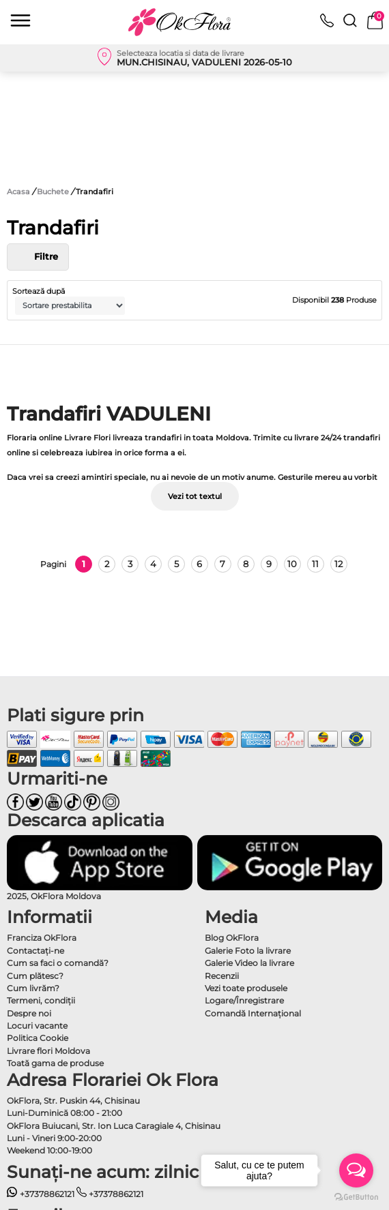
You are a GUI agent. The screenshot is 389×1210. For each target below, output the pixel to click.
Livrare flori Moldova (48, 1051)
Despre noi (29, 1013)
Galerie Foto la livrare (248, 951)
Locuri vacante (37, 1025)
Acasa (18, 191)
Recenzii (222, 976)
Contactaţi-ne (35, 951)
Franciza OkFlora (41, 938)
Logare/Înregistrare (244, 1000)
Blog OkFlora (232, 938)
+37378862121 (40, 1194)
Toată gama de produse (55, 1063)
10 (292, 563)
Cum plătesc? (35, 976)
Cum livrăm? (33, 988)
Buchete (54, 191)
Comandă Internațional (253, 1013)
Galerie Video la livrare (249, 963)
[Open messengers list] (356, 1170)
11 (315, 563)
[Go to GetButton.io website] (356, 1196)
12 (338, 563)
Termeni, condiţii (41, 1000)
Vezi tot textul (195, 496)
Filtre (38, 257)
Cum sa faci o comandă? (58, 963)
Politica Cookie (37, 1038)
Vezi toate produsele (246, 988)
